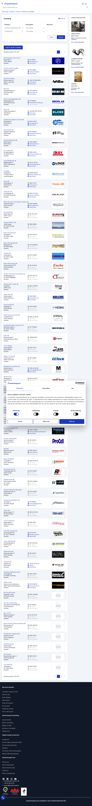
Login (84, 4)
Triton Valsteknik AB (9, 541)
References (5, 762)
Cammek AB (7, 253)
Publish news (6, 731)
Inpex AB (6, 335)
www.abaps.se (33, 61)
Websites (5, 748)
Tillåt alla (72, 421)
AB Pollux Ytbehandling (10, 603)
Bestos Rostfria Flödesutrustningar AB (15, 623)
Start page (5, 11)
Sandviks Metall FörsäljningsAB (13, 490)
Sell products (6, 700)
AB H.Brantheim (8, 212)
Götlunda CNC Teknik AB (11, 284)
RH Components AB (9, 469)
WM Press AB (8, 582)
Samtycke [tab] (19, 388)
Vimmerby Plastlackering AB (12, 572)
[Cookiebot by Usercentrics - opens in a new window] (76, 383)
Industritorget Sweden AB (10, 781)
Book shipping (6, 697)
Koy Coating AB (8, 150)
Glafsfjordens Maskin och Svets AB (14, 119)
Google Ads (5, 739)
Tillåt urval (46, 421)
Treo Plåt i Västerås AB (10, 531)
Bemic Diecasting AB (10, 232)
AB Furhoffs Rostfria (9, 592)
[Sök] (87, 7)
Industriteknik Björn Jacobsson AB (13, 325)
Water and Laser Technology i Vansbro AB (16, 202)
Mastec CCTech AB (9, 356)
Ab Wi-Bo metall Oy (9, 78)
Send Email (32, 63)
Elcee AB (6, 109)
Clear (51, 37)
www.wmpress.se (33, 586)
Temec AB (7, 510)
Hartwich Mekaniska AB (10, 140)
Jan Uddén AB (8, 664)
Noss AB (6, 387)
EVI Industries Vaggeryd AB (12, 633)
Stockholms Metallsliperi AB (12, 500)
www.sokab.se (33, 452)
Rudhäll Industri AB (9, 479)
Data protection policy (8, 767)
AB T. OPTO (7, 613)
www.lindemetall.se (34, 164)
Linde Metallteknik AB (10, 161)
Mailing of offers (7, 725)
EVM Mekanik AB (9, 644)
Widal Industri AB (8, 551)
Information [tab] (46, 388)
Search (61, 37)
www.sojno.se (32, 185)
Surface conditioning (22, 11)
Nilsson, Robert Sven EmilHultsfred (78, 38)
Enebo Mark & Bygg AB (10, 263)
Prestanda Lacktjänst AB (11, 428)
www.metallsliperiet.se (35, 503)
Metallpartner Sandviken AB (12, 366)
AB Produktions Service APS (12, 58)
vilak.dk (31, 565)
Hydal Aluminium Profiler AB (12, 315)
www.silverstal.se (33, 72)
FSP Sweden (7, 654)
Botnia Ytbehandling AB (10, 243)
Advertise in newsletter (9, 728)
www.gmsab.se (33, 123)
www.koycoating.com (35, 154)
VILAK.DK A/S (7, 562)
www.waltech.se (33, 205)
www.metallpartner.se (35, 370)
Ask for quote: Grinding (13, 47)
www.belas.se (32, 92)
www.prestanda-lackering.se (37, 431)
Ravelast (6, 448)
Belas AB (6, 89)
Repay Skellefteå (9, 459)
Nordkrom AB (7, 376)
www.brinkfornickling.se (35, 102)
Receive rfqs (6, 694)
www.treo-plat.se (33, 534)
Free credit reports (7, 711)
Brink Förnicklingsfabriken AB (12, 99)
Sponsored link (6, 720)
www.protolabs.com (34, 174)
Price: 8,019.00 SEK (77, 67)
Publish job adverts (7, 708)
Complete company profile (10, 691)
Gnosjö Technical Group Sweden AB (14, 274)
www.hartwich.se (33, 143)
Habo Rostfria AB (9, 130)
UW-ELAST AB (8, 191)
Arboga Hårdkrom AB (10, 222)
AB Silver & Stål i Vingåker (11, 68)
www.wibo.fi (32, 82)
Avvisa (20, 421)
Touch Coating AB (9, 520)
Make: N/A (74, 86)
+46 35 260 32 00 (8, 783)
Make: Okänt (75, 36)
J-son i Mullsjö (8, 346)
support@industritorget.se (10, 785)
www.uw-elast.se (33, 195)
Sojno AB (6, 181)
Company (12, 11)
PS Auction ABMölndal (75, 88)
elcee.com (31, 113)
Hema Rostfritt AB (9, 304)
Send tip (61, 18)
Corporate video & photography (11, 751)
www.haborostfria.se (34, 133)
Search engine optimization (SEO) (12, 742)
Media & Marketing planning (10, 753)
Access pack (6, 706)
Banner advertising (7, 722)
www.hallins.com (33, 298)
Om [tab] (72, 388)
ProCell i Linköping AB (10, 438)
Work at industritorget (8, 773)
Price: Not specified (77, 42)
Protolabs (6, 171)
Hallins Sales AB (8, 294)
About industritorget (8, 765)
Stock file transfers (7, 703)
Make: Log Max (75, 61)
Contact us (5, 770)
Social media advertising (9, 745)
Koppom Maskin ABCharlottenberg (76, 63)
